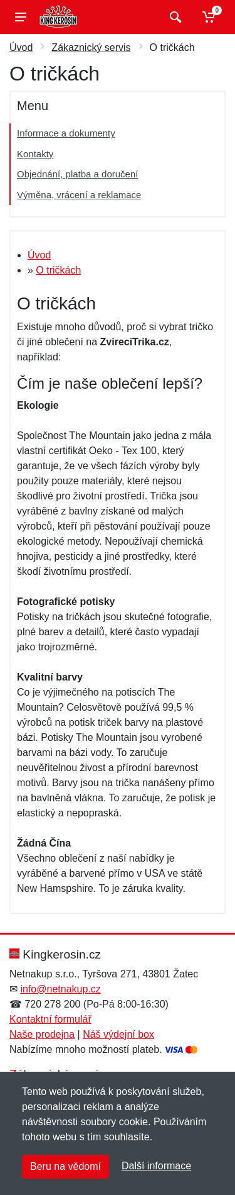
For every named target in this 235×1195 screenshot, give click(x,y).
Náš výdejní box (118, 1034)
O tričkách (58, 270)
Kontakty (35, 153)
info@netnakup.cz (60, 989)
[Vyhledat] (174, 17)
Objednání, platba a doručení (77, 174)
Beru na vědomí (65, 1166)
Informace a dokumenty (66, 133)
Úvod (21, 47)
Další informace (156, 1165)
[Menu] (20, 17)
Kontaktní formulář (50, 1019)
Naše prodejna (42, 1034)
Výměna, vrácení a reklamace (79, 194)
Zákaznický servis (90, 47)
